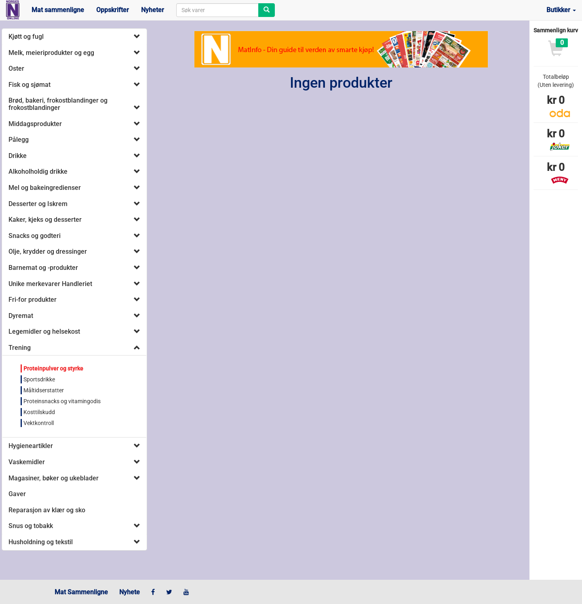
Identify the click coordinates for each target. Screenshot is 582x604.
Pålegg (18, 139)
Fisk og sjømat (29, 84)
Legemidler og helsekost (44, 331)
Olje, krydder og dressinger (47, 251)
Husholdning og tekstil (40, 542)
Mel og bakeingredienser (44, 188)
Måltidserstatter (43, 390)
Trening (19, 347)
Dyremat (20, 316)
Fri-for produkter (32, 299)
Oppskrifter (112, 10)
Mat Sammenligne (81, 592)
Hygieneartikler (30, 446)
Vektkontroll (38, 423)
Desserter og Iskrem (37, 204)
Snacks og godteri (34, 236)
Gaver (17, 494)
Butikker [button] (561, 10)
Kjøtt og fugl (26, 36)
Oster (16, 68)
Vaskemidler (26, 462)
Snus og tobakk (30, 526)
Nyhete (129, 592)
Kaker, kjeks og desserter (45, 219)
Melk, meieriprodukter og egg (51, 53)
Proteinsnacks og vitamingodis (62, 401)
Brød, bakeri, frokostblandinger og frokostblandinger (58, 104)
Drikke (17, 156)
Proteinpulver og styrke (53, 368)
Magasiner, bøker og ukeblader (53, 478)
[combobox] (217, 10)
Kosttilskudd (39, 412)
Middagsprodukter (35, 124)
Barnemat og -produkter (43, 267)
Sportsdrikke (39, 379)
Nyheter (152, 10)
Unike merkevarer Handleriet (50, 284)
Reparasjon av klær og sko (46, 510)
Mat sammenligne (58, 10)
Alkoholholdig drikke (37, 171)
